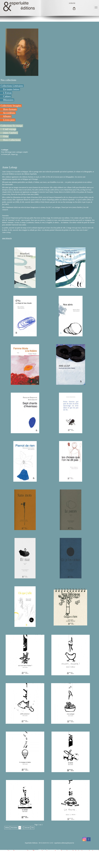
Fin (32, 828)
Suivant (27, 828)
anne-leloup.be (7, 238)
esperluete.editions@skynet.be (64, 843)
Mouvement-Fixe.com (53, 850)
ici (17, 154)
